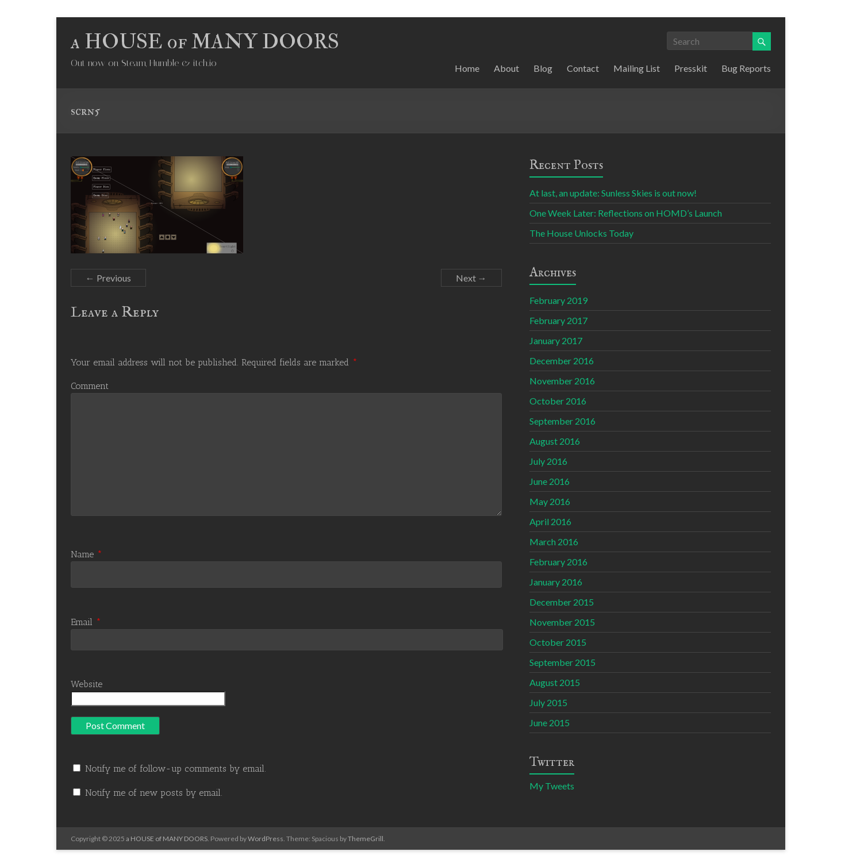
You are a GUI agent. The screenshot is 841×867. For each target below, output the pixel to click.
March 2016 (553, 541)
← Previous (108, 277)
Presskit (690, 68)
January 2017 (555, 340)
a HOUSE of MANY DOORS (205, 42)
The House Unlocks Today (581, 233)
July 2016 (548, 461)
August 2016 (554, 441)
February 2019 (558, 300)
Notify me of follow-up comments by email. (175, 768)
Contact (583, 68)
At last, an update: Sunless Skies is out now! (613, 192)
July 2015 (548, 702)
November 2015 (562, 621)
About (506, 68)
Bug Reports (746, 68)
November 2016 (562, 380)
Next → (471, 277)
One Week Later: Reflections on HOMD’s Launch (625, 212)
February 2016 (558, 561)
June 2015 (549, 722)
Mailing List (636, 68)
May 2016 (549, 501)
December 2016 (561, 360)
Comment (90, 385)
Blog (542, 68)
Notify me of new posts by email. (153, 792)
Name (86, 554)
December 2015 (561, 601)
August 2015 (554, 682)
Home (467, 68)
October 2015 (557, 642)
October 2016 (557, 400)
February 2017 (558, 320)
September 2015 (562, 662)
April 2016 (550, 521)
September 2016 (562, 420)
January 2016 (555, 581)
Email (86, 621)
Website (86, 684)
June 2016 (549, 481)
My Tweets (551, 785)
